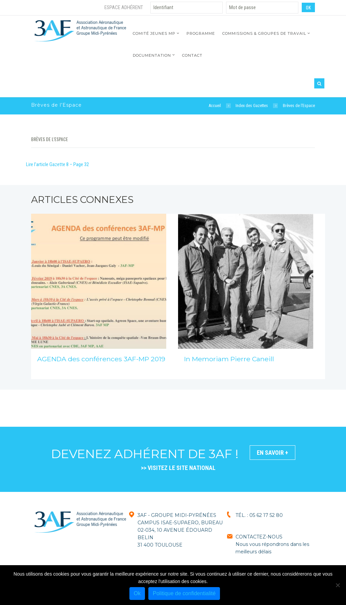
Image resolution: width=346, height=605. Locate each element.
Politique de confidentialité (184, 593)
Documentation (152, 55)
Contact (192, 55)
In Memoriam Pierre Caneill (229, 359)
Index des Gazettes (252, 105)
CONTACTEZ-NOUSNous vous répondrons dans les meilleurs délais (272, 544)
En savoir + (272, 452)
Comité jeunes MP (154, 33)
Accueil (215, 105)
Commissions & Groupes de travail (264, 33)
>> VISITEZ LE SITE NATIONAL (178, 467)
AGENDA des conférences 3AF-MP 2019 (101, 359)
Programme (201, 33)
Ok (137, 593)
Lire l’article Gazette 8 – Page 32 (57, 164)
